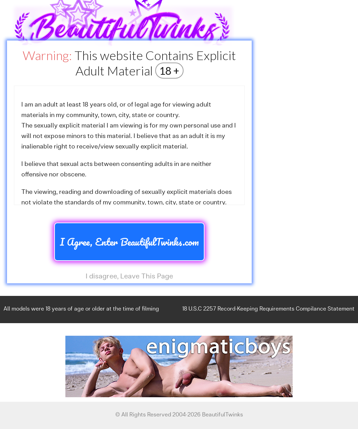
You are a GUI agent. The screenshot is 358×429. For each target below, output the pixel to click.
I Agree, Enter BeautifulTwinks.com (129, 242)
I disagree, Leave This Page (129, 276)
